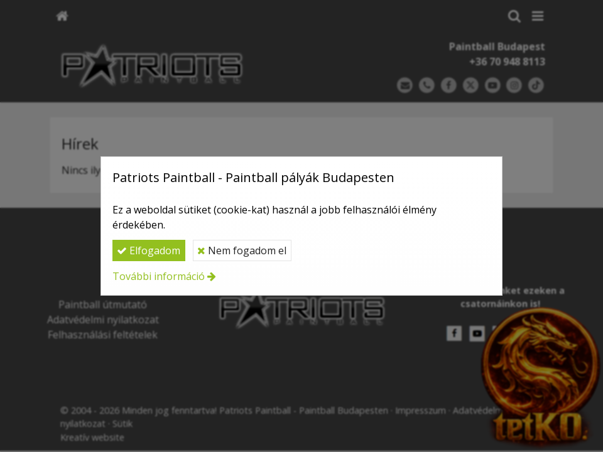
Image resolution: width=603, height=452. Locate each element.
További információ (158, 276)
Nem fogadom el (241, 250)
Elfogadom (148, 250)
